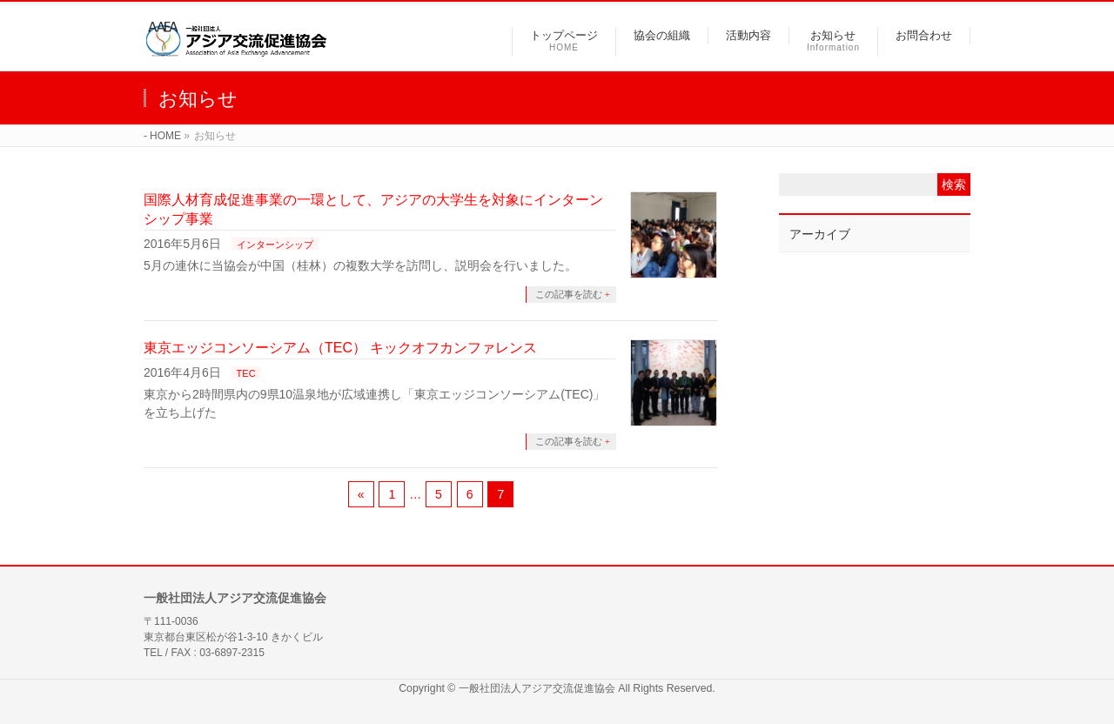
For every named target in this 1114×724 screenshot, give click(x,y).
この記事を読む (568, 294)
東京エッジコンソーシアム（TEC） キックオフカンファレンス (340, 347)
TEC (246, 373)
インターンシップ (275, 244)
